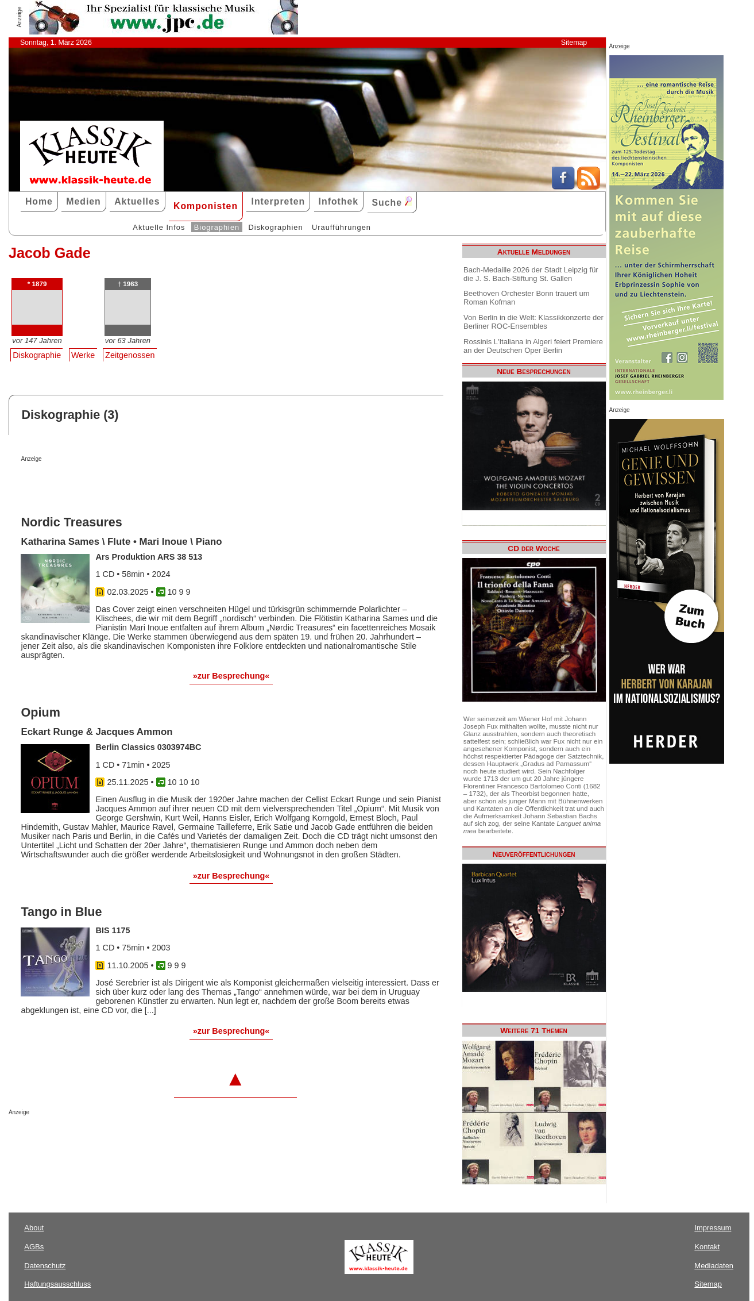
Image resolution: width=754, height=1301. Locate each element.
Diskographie (37, 355)
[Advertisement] (155, 485)
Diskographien (276, 227)
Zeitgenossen (129, 355)
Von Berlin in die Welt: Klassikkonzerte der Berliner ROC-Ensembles (533, 321)
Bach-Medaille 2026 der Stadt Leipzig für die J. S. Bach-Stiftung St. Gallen (530, 274)
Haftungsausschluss (57, 1284)
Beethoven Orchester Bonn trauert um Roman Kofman (526, 297)
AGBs (34, 1246)
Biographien (216, 227)
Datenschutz (44, 1265)
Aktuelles (137, 201)
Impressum (712, 1227)
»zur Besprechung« (231, 675)
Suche (392, 202)
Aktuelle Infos (159, 227)
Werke (83, 355)
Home (39, 201)
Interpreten (278, 201)
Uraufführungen (341, 227)
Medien (83, 201)
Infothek (339, 201)
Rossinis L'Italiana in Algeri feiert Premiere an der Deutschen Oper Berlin (533, 346)
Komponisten (205, 206)
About (34, 1227)
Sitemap (574, 43)
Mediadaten (713, 1265)
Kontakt (707, 1246)
